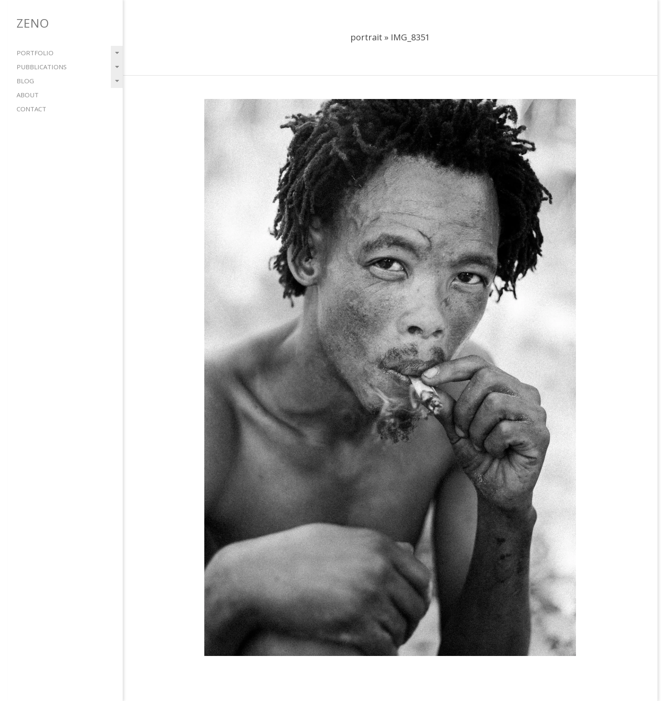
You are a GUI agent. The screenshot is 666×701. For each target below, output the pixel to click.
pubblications (42, 66)
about (28, 94)
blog (25, 80)
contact (31, 109)
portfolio (35, 52)
